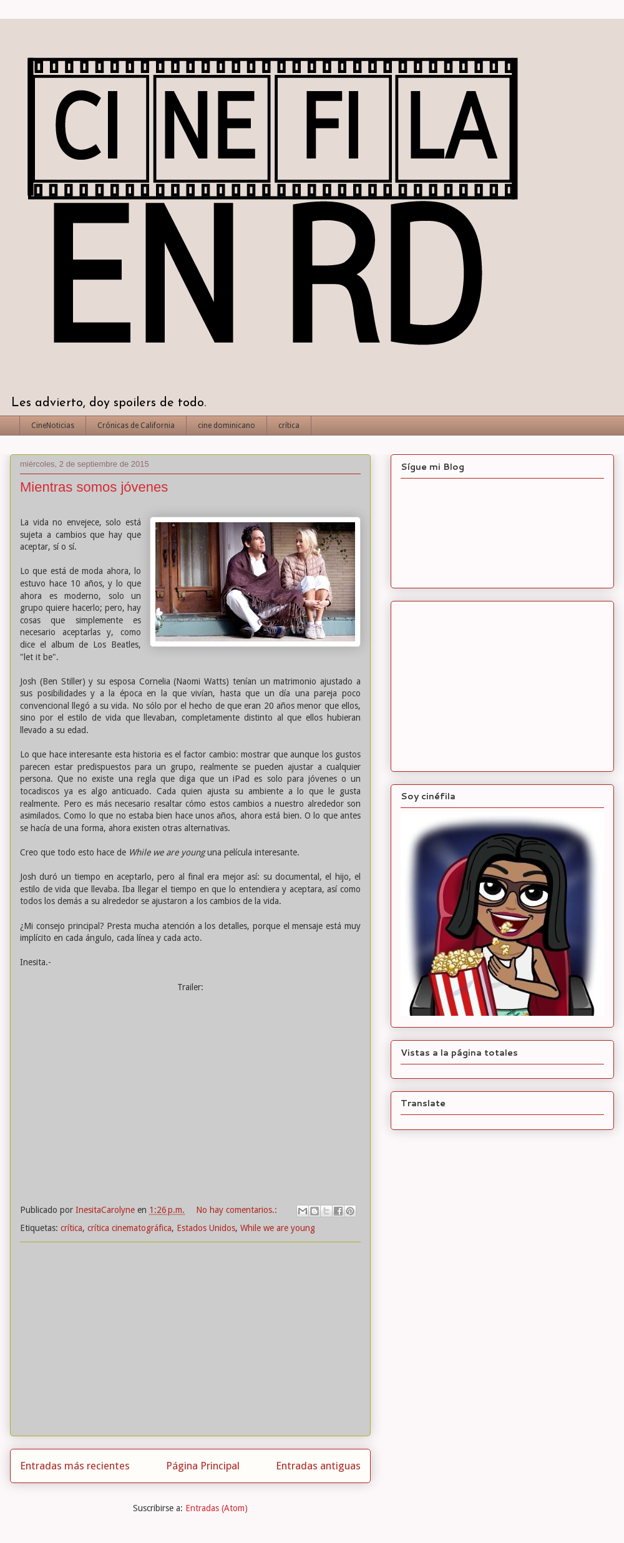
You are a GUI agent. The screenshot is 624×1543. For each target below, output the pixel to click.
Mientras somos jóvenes (94, 487)
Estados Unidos (206, 1228)
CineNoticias (52, 425)
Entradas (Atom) (216, 1508)
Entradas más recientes (75, 1465)
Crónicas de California (136, 425)
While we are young (277, 1228)
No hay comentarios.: (238, 1210)
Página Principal (203, 1465)
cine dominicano (226, 425)
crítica (289, 425)
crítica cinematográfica (129, 1228)
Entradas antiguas (318, 1465)
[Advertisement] (190, 1339)
